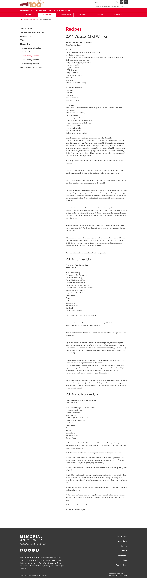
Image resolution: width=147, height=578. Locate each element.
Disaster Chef (34, 19)
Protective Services (59, 10)
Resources (82, 14)
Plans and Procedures (65, 14)
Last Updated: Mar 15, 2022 (120, 573)
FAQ (22, 40)
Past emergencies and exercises (32, 32)
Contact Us (118, 14)
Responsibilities (26, 28)
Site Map (111, 573)
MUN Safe (29, 14)
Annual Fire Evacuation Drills (31, 67)
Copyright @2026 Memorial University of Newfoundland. (33, 575)
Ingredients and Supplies (31, 48)
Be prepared (47, 14)
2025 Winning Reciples (30, 64)
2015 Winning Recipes (30, 60)
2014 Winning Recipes (30, 56)
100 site (37, 4)
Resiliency (100, 14)
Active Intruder (26, 36)
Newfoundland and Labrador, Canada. (118, 575)
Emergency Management (34, 10)
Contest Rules (27, 52)
